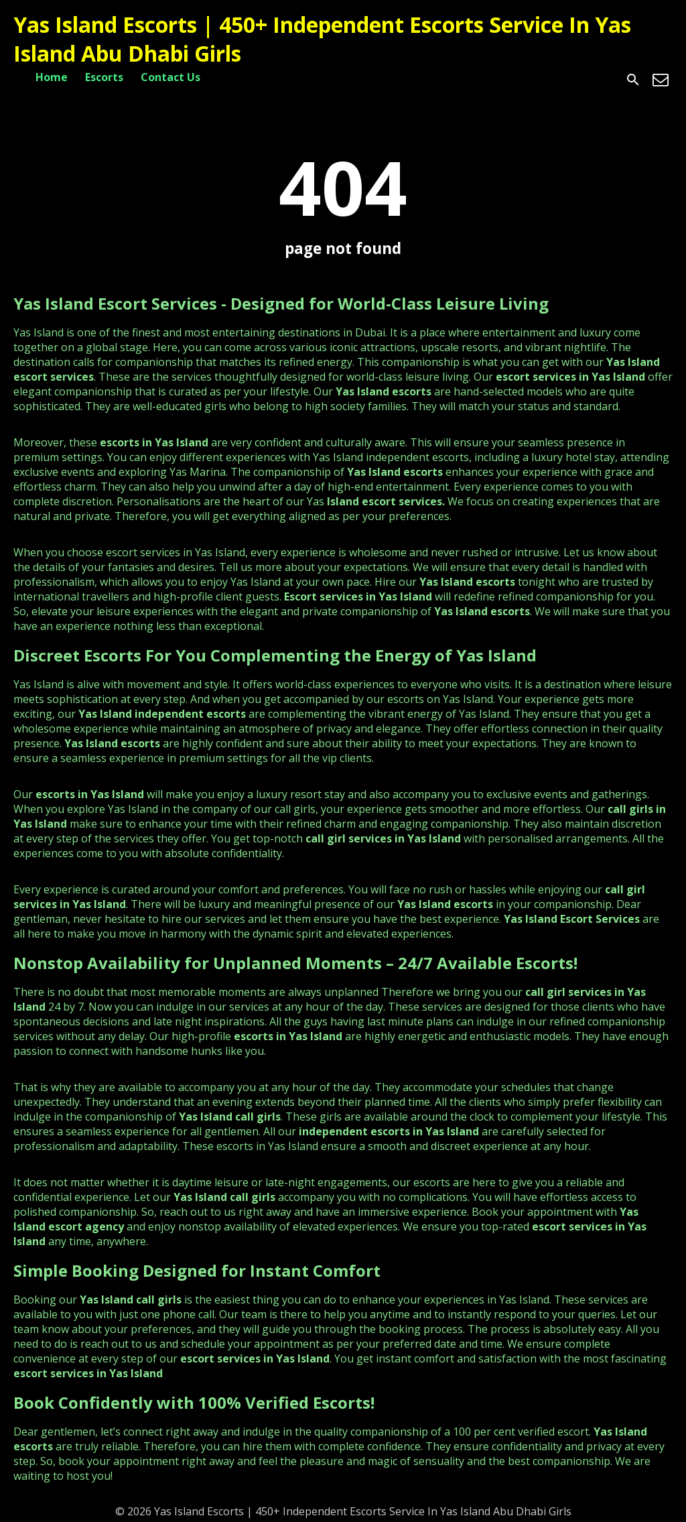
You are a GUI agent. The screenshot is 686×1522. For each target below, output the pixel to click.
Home (52, 77)
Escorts (104, 77)
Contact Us (170, 77)
